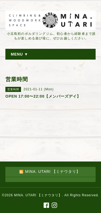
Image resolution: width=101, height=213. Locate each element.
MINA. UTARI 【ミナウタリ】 (38, 195)
